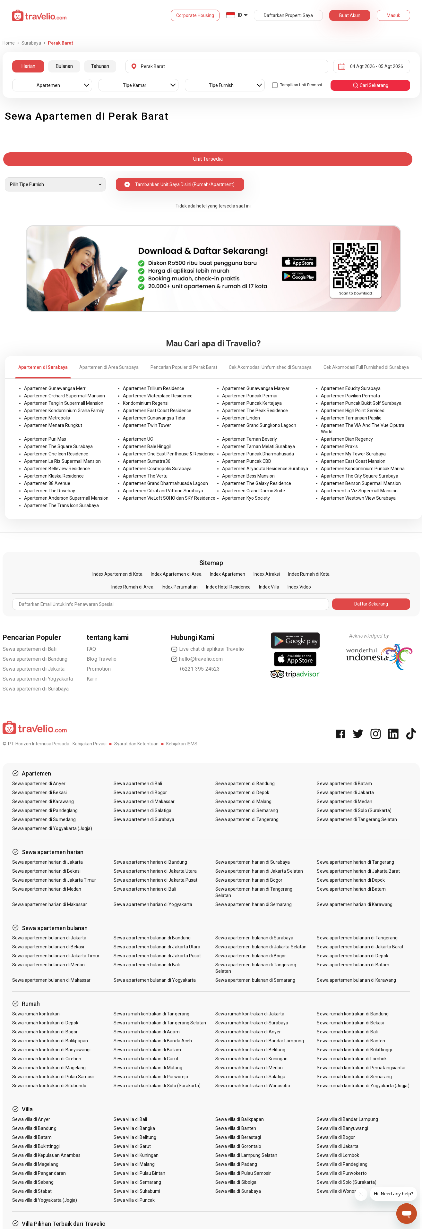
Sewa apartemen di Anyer (38, 783)
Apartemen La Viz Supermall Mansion (359, 490)
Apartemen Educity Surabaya (351, 388)
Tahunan (100, 66)
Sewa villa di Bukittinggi (36, 1146)
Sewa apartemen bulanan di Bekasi (48, 946)
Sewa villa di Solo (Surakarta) (346, 1182)
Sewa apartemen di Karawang (43, 801)
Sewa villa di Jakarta (337, 1146)
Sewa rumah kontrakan (36, 1013)
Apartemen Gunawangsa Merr (55, 388)
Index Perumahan (180, 586)
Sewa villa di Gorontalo (238, 1146)
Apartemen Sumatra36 (146, 461)
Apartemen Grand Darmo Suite (253, 490)
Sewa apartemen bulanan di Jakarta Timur (56, 955)
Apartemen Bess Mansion (248, 476)
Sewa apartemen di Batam (344, 783)
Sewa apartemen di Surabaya (36, 689)
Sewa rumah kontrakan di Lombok (352, 1058)
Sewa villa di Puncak (134, 1200)
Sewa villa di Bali (130, 1119)
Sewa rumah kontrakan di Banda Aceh (153, 1040)
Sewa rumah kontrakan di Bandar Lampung (259, 1040)
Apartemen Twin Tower (147, 425)
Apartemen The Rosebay (49, 490)
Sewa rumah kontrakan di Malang (148, 1067)
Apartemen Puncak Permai (249, 395)
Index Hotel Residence (228, 586)
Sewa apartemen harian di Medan (47, 889)
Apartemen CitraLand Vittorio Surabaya (163, 490)
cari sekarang (370, 85)
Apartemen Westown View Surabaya (358, 498)
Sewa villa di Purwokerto (341, 1173)
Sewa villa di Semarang (137, 1182)
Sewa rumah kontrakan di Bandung (353, 1013)
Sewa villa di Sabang (33, 1182)
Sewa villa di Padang (236, 1164)
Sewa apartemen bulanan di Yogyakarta (155, 980)
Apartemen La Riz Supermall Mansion (62, 461)
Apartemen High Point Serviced (352, 410)
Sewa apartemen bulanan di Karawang (356, 980)
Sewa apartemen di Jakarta (34, 669)
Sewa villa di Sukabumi (137, 1191)
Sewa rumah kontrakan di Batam (147, 1049)
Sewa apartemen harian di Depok (351, 880)
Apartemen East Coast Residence (157, 410)
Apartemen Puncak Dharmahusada (258, 453)
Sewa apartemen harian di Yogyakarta (153, 904)
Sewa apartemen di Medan (344, 801)
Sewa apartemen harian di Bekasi (46, 871)
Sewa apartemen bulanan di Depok (352, 955)
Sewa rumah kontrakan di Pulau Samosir (53, 1076)
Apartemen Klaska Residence (54, 476)
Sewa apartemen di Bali (29, 649)
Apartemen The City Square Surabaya (359, 476)
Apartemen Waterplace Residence (158, 395)
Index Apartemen (227, 574)
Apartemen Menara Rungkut (53, 425)
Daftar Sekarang (371, 603)
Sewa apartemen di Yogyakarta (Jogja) (52, 828)
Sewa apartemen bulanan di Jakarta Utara (157, 946)
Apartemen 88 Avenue (47, 483)
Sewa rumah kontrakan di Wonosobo (252, 1085)
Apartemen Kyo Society (246, 498)
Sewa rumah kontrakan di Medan (249, 1067)
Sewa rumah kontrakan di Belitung (250, 1049)
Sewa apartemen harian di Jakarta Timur (54, 880)
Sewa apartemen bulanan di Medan (48, 964)
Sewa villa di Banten (235, 1128)
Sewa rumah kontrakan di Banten (351, 1040)
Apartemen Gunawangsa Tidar (154, 417)
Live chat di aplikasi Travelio (207, 649)
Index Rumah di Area (132, 586)
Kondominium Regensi (145, 403)
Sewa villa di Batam (32, 1137)
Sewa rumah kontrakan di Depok (45, 1022)
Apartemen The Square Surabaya (58, 446)
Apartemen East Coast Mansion (353, 461)
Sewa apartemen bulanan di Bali (147, 964)
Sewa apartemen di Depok (242, 792)
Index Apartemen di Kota (117, 574)
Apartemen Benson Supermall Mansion (361, 483)
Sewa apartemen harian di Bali (145, 889)
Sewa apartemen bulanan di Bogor (250, 955)
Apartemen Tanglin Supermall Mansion (63, 403)
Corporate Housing (195, 15)
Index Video (299, 586)
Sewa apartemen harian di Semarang (253, 904)
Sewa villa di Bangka (134, 1128)
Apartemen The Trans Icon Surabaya (61, 505)
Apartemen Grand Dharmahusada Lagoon (165, 483)
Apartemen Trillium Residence (153, 388)
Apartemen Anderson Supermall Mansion (66, 498)
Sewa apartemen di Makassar (144, 801)
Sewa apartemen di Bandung (35, 659)
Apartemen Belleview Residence (57, 468)
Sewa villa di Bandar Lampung (347, 1119)
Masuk (393, 15)
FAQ (91, 649)
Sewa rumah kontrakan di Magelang (49, 1067)
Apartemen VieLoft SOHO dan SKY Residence (169, 498)
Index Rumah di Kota (309, 574)
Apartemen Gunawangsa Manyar (255, 388)
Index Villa (269, 586)
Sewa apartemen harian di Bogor (249, 880)
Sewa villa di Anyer (31, 1119)
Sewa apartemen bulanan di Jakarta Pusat (157, 955)
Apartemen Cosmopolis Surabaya (157, 468)
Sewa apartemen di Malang (243, 801)
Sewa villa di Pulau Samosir (243, 1173)
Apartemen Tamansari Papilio (351, 417)
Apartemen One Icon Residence (56, 453)
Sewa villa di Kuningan (136, 1155)
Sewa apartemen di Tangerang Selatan (357, 819)
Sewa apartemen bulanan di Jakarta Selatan (260, 946)
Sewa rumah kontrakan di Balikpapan (50, 1040)
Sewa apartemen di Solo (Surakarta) (354, 810)
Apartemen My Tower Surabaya (353, 453)
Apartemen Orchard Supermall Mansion (64, 395)
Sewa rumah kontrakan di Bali (347, 1031)
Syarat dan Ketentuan (136, 743)
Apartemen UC (138, 439)
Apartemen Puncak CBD (246, 461)
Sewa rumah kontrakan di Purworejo (151, 1076)
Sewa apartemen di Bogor (140, 792)
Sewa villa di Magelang (35, 1164)
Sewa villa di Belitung (135, 1137)
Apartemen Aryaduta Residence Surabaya (265, 468)
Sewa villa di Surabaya (238, 1191)
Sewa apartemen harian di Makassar (49, 904)
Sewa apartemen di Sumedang (44, 819)
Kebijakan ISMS (181, 743)
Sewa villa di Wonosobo (340, 1191)
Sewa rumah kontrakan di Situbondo (49, 1085)
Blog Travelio (102, 659)
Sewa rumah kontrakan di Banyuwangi (51, 1049)
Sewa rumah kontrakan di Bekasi (350, 1022)
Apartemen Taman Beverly (249, 439)
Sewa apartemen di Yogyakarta (38, 679)
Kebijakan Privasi (90, 743)
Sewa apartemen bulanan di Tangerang (357, 937)
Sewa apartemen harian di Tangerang (355, 862)
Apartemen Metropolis (47, 417)
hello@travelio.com (197, 659)
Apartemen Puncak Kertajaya (252, 403)
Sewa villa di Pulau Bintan (139, 1173)
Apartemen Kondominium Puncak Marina (363, 468)
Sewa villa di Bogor (336, 1137)
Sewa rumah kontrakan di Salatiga (250, 1076)
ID (240, 15)
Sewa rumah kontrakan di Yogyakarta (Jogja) (363, 1085)
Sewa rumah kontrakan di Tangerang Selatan (160, 1022)
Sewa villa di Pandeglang (342, 1164)
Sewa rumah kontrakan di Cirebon (47, 1058)
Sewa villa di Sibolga (235, 1182)
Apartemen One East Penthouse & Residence (169, 453)
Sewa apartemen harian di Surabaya (252, 862)
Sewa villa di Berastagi (238, 1137)
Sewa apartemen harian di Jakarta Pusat (155, 880)
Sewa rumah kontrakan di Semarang (354, 1076)
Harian (28, 66)
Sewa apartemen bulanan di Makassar (51, 980)
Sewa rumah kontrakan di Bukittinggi (354, 1049)
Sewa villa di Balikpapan (239, 1119)
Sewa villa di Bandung (34, 1128)
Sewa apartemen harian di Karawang (354, 904)
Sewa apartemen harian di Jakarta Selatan (259, 871)
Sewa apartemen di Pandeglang (45, 810)
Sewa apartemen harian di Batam (351, 889)
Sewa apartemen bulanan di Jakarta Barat (360, 946)
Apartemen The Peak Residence (255, 410)
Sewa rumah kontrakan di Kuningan (251, 1058)
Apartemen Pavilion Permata (350, 395)
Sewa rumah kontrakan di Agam (146, 1031)
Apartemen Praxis (339, 446)
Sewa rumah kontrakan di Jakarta (250, 1013)
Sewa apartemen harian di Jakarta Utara (155, 871)
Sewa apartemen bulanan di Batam (353, 964)
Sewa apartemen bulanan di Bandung (152, 937)
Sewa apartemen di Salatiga (142, 810)
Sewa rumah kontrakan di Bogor (45, 1031)
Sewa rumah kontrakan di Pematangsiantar (361, 1067)
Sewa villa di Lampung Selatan (246, 1155)
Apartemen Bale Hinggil (147, 446)
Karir (92, 679)
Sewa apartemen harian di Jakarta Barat (358, 871)
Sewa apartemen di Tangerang (247, 819)
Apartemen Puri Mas (45, 439)
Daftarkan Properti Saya (288, 15)
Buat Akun (349, 15)
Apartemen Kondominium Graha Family (64, 410)
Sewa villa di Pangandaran (39, 1173)
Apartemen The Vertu (145, 476)
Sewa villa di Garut (132, 1146)
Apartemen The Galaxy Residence (256, 483)
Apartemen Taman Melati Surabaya (258, 446)
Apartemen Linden (241, 417)
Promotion (99, 669)
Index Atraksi (267, 574)
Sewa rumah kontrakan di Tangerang (151, 1013)
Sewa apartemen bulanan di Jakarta (49, 937)
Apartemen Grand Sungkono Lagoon (259, 425)
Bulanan (64, 66)
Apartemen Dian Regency (347, 439)
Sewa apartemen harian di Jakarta (47, 862)
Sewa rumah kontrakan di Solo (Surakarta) (157, 1085)
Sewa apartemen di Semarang (246, 810)
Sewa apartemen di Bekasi (39, 792)
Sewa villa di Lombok (338, 1155)
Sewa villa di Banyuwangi (342, 1128)
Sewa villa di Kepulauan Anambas (46, 1155)
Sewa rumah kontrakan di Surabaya (252, 1022)
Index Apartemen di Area (176, 574)
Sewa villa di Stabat (32, 1191)
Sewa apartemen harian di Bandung (150, 862)
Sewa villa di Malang (134, 1164)
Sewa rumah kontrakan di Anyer (248, 1031)
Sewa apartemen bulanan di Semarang (255, 980)
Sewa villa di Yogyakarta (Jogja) (44, 1200)
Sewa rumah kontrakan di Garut (146, 1058)
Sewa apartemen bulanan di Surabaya (254, 937)
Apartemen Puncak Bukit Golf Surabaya (361, 403)
